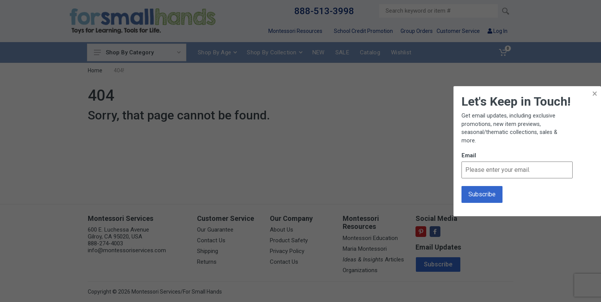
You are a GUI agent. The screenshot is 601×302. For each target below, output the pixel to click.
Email (468, 155)
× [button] (594, 93)
